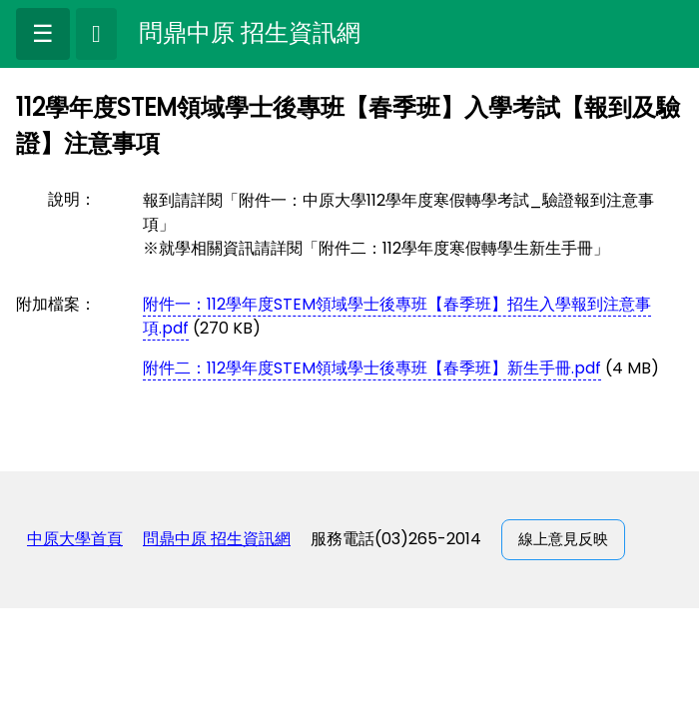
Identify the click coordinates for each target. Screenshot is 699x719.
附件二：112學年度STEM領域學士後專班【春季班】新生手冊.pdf (372, 368)
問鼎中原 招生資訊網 (217, 538)
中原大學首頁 (75, 538)
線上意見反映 (563, 538)
